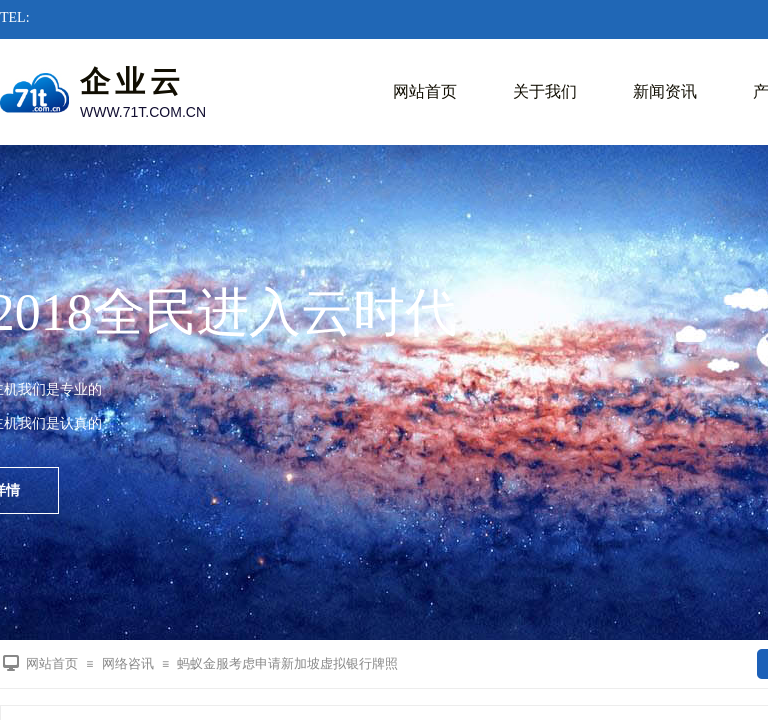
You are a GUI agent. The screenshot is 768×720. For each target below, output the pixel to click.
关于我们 (545, 91)
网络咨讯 (128, 663)
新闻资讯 (665, 91)
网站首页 (425, 91)
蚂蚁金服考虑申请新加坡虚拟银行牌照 (287, 663)
